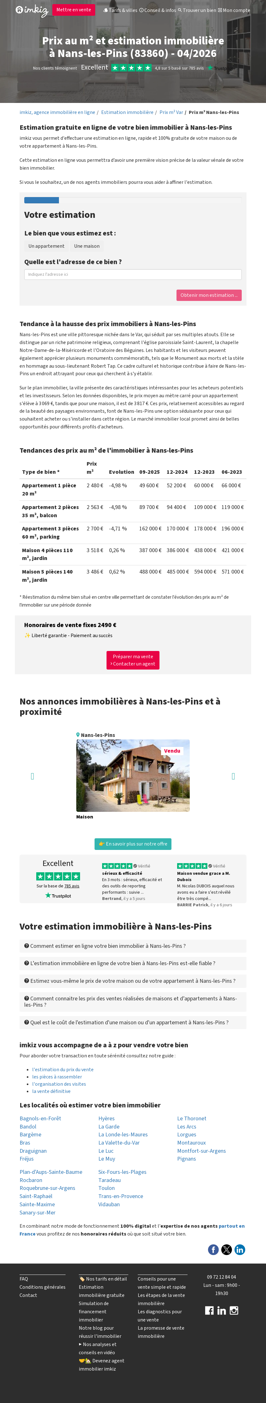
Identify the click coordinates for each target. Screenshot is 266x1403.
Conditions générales (43, 1287)
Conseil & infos (157, 10)
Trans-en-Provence (120, 1196)
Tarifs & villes (120, 10)
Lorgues (186, 1135)
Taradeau (109, 1180)
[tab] (133, 946)
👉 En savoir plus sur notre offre (133, 843)
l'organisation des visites (59, 1084)
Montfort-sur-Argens (201, 1151)
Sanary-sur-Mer (37, 1213)
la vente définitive (51, 1091)
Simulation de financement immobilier (94, 1311)
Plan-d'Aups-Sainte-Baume (51, 1172)
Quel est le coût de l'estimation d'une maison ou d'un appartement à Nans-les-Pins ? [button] (126, 1023)
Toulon (106, 1188)
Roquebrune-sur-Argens (47, 1188)
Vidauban (109, 1204)
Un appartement (46, 246)
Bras (25, 1143)
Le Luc (105, 1151)
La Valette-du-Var (119, 1143)
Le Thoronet (191, 1119)
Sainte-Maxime (37, 1204)
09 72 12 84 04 (221, 1277)
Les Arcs (186, 1127)
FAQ (24, 1279)
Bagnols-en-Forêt (40, 1119)
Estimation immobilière (127, 112)
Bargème (30, 1135)
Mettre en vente (73, 9)
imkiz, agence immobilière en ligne (57, 112)
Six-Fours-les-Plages (122, 1172)
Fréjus (27, 1159)
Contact (28, 1295)
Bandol (28, 1127)
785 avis (71, 886)
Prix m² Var (171, 112)
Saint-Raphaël (36, 1196)
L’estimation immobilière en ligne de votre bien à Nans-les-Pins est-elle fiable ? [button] (119, 963)
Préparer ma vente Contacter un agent (133, 660)
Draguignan (33, 1151)
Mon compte (234, 10)
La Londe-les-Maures (123, 1135)
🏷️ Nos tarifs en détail (103, 1279)
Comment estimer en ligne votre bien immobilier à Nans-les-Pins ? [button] (105, 946)
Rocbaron (31, 1180)
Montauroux (191, 1143)
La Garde (108, 1127)
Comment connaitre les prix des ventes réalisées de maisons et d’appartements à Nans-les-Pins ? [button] (130, 1002)
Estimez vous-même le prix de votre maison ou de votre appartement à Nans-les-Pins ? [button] (129, 981)
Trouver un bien (197, 10)
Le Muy (106, 1159)
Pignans (186, 1159)
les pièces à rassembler (57, 1076)
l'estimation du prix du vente (63, 1069)
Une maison (87, 246)
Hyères (106, 1119)
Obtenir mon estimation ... (209, 295)
